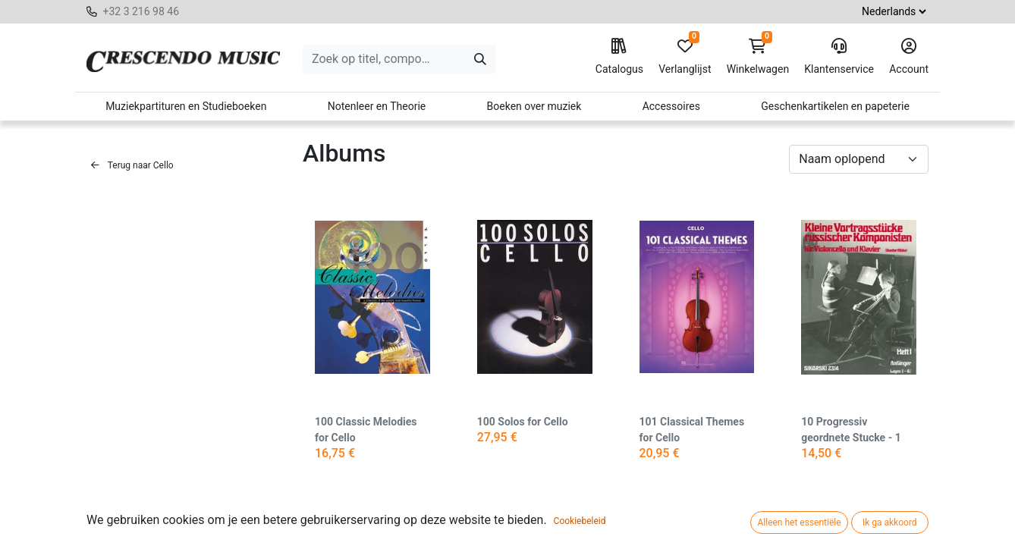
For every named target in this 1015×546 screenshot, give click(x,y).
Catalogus (619, 57)
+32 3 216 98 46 (140, 11)
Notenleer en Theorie (377, 106)
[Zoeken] (480, 59)
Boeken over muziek (534, 106)
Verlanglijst (684, 57)
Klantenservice (839, 57)
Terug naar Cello (132, 165)
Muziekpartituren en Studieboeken (185, 106)
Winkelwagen (758, 57)
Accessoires (671, 106)
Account (909, 57)
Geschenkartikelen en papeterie (835, 106)
